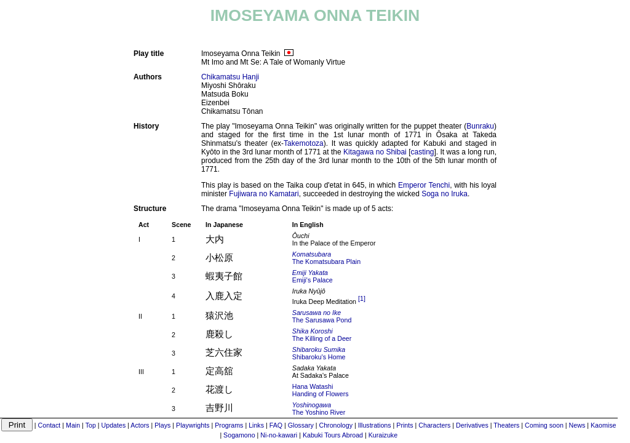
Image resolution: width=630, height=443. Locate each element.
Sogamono (239, 435)
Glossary (301, 425)
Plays (162, 425)
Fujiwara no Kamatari (263, 194)
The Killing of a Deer (322, 334)
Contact (49, 425)
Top (91, 425)
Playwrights (192, 425)
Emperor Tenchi (424, 185)
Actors (139, 425)
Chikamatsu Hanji (230, 77)
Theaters (506, 425)
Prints (404, 425)
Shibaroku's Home (319, 353)
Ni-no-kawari (278, 435)
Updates (114, 425)
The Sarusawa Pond (322, 316)
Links (256, 425)
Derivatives (472, 425)
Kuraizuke (383, 435)
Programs (229, 425)
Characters (434, 425)
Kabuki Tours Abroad (333, 435)
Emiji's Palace (312, 276)
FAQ (275, 425)
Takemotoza (304, 143)
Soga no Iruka (444, 194)
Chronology (336, 425)
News (577, 425)
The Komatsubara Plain (326, 257)
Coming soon (544, 425)
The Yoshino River (319, 408)
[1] (361, 298)
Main (73, 425)
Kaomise (603, 425)
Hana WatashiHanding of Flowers (320, 390)
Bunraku (480, 126)
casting (422, 152)
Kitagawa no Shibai (375, 152)
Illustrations (374, 425)
